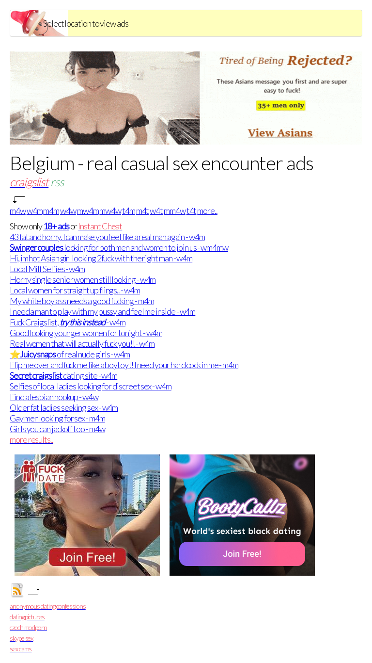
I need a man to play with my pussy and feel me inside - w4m (102, 311)
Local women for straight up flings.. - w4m (75, 290)
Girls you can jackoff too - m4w (57, 428)
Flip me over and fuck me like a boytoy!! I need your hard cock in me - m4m (124, 364)
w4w (68, 210)
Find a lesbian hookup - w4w (54, 396)
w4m (35, 210)
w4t (156, 210)
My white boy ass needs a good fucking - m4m (82, 300)
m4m (51, 210)
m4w (18, 210)
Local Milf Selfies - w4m (47, 268)
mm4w (175, 210)
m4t (142, 210)
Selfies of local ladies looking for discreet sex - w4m (90, 386)
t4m (128, 210)
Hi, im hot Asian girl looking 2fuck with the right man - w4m (101, 258)
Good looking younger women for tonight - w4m (86, 332)
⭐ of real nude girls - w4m (70, 354)
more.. (207, 210)
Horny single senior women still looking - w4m (82, 279)
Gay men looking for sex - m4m (57, 418)
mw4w (110, 210)
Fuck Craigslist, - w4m (67, 322)
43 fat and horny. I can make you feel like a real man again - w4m (107, 236)
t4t (191, 210)
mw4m (88, 210)
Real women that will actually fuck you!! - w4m (82, 343)
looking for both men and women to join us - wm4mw (119, 247)
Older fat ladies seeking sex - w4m (64, 407)
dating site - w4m (63, 375)
